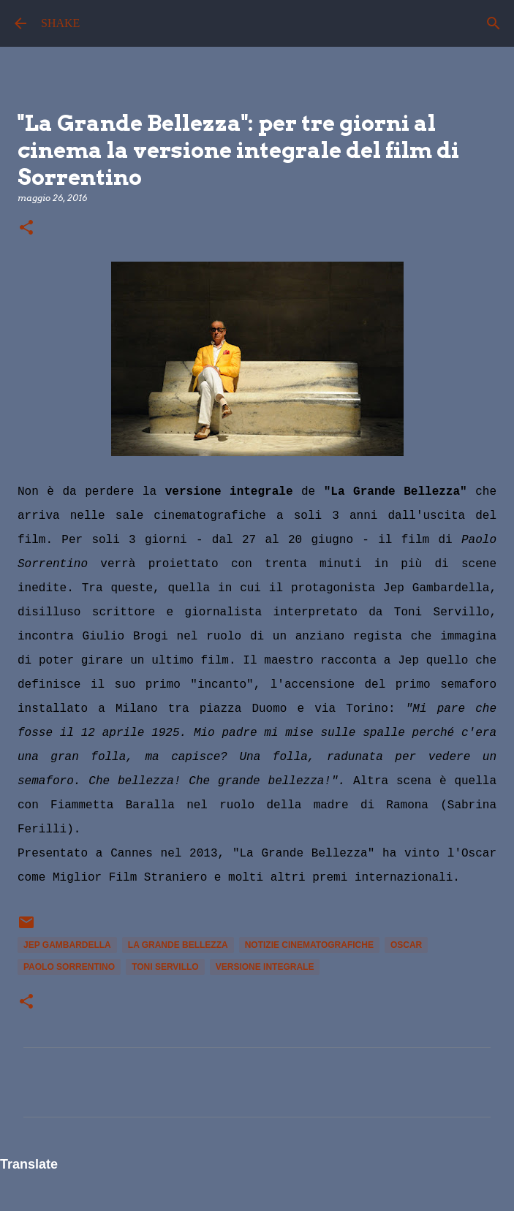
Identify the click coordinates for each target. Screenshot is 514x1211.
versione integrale (265, 967)
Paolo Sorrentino (69, 967)
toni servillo (165, 967)
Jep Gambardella (67, 945)
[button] (26, 228)
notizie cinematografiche (309, 945)
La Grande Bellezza (178, 945)
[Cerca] (493, 23)
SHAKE (60, 23)
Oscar (406, 945)
